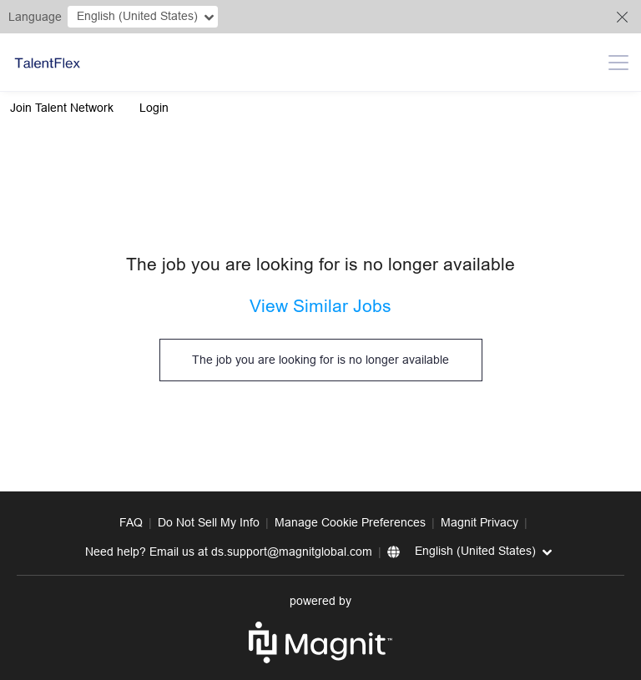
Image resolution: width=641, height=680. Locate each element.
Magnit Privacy (479, 522)
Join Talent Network (62, 107)
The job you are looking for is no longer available (320, 359)
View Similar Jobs (320, 306)
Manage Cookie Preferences (350, 522)
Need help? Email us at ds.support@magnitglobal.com (228, 551)
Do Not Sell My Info (209, 522)
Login (154, 107)
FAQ (131, 522)
